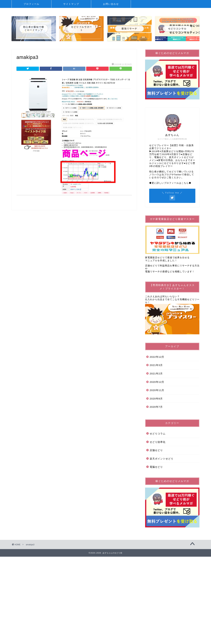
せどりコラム (158, 433)
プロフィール (31, 3)
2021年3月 (156, 365)
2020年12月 (157, 382)
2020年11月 (157, 390)
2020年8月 (156, 398)
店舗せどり (156, 450)
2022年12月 (157, 356)
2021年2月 (156, 373)
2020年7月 (156, 406)
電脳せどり (156, 466)
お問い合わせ (111, 3)
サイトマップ (71, 3)
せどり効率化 (158, 442)
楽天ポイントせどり (161, 458)
